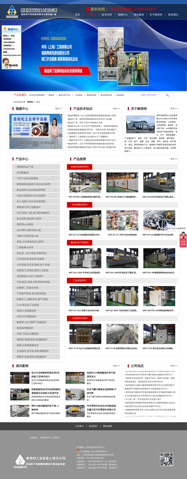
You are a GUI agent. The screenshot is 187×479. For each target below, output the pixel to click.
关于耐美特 (156, 14)
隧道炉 (51, 95)
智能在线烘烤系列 (80, 166)
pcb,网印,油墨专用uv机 (29, 230)
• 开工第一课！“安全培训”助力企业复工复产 (143, 402)
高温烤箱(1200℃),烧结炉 (30, 276)
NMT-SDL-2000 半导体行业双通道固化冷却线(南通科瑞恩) (93, 273)
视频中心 (123, 14)
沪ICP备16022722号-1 (95, 447)
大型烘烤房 (44, 437)
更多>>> (58, 108)
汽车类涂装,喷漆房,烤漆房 (30, 258)
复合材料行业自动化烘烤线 (31, 189)
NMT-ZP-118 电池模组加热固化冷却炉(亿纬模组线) (90, 235)
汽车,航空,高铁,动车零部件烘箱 (33, 281)
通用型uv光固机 (25, 224)
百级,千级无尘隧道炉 (28, 333)
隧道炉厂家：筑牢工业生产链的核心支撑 (85, 122)
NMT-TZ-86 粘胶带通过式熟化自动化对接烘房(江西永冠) (130, 348)
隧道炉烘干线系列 (80, 242)
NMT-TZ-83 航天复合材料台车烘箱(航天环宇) (162, 348)
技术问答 (107, 14)
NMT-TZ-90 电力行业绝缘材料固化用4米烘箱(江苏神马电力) (94, 348)
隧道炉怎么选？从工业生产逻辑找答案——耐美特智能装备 (93, 126)
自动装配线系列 (79, 204)
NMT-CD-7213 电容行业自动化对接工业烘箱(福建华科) (92, 310)
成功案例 (139, 14)
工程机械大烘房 (25, 247)
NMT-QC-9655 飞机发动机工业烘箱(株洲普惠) (125, 310)
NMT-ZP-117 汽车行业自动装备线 (122, 235)
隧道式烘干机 (64, 95)
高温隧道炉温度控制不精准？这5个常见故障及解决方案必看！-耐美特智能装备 (101, 133)
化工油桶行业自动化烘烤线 (31, 201)
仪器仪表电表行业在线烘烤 (31, 195)
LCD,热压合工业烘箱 (28, 305)
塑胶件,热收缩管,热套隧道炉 (32, 356)
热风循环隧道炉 (25, 328)
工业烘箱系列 (79, 280)
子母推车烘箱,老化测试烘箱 (31, 293)
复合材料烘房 (106, 95)
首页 (77, 14)
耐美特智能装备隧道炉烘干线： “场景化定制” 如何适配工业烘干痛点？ (98, 130)
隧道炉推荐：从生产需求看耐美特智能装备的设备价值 (91, 144)
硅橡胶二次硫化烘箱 (27, 287)
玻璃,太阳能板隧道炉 (28, 345)
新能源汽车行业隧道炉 (29, 207)
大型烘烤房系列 (79, 318)
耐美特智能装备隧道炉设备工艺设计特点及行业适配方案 (92, 147)
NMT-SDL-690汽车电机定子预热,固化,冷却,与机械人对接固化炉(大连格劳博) (138, 273)
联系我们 (173, 14)
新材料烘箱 (91, 95)
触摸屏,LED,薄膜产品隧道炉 (32, 322)
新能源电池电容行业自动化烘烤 (33, 184)
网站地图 (107, 426)
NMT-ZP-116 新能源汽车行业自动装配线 (160, 235)
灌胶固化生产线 (25, 166)
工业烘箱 (78, 95)
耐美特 (30, 102)
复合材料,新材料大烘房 (29, 218)
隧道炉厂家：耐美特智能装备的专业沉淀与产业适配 (90, 119)
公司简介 (79, 426)
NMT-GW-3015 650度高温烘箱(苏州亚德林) (161, 310)
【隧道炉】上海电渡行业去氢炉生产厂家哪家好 (88, 137)
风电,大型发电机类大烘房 (30, 241)
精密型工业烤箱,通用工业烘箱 (32, 270)
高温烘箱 (120, 95)
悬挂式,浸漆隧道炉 (26, 310)
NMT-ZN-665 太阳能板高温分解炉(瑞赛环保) (87, 197)
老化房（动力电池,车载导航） (32, 253)
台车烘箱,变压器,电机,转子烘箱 (33, 264)
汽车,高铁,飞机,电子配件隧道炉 (33, 212)
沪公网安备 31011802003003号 (92, 451)
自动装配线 (23, 172)
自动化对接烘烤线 (36, 95)
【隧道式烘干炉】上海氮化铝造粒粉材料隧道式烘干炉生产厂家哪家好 (97, 140)
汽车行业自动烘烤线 (27, 178)
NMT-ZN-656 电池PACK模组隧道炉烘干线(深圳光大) (128, 197)
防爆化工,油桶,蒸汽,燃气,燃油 (32, 299)
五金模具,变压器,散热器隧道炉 (33, 351)
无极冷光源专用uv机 (27, 235)
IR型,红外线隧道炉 (26, 316)
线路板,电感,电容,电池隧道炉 (32, 339)
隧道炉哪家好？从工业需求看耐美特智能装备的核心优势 (92, 115)
